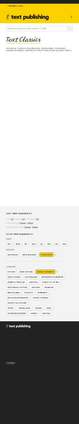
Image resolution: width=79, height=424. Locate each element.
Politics (28, 292)
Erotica (33, 282)
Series (34, 313)
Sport (10, 308)
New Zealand (29, 255)
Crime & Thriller (16, 282)
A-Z (12, 219)
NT (26, 244)
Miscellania (13, 292)
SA (41, 244)
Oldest (30, 223)
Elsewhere (46, 255)
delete (56, 255)
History (36, 287)
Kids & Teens (14, 277)
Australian (31, 277)
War (49, 308)
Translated (24, 308)
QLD (34, 244)
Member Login (15, 6)
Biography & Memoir (52, 277)
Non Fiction (26, 272)
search (70, 29)
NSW (18, 244)
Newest (23, 223)
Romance (42, 292)
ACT (9, 244)
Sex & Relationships (17, 298)
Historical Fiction (17, 287)
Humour (49, 287)
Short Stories (40, 298)
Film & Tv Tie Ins (50, 282)
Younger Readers (16, 313)
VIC (56, 244)
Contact (10, 362)
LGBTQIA (46, 313)
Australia (12, 255)
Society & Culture (17, 303)
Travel (38, 308)
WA (64, 244)
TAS (49, 244)
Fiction (11, 272)
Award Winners (45, 272)
